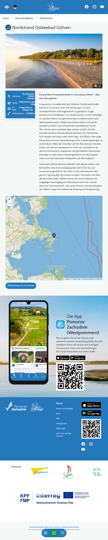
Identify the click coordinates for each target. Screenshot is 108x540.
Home (6, 18)
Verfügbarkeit (61, 423)
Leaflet (67, 279)
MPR (58, 419)
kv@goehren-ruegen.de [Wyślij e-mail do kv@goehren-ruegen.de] (26, 108)
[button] (12, 61)
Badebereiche (46, 18)
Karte (58, 413)
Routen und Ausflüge (64, 409)
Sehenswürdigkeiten (24, 18)
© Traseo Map (75, 279)
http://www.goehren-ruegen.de (30, 102)
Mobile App (60, 428)
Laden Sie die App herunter (63, 434)
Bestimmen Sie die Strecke (20, 285)
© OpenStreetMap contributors (91, 279)
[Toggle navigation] (54, 533)
